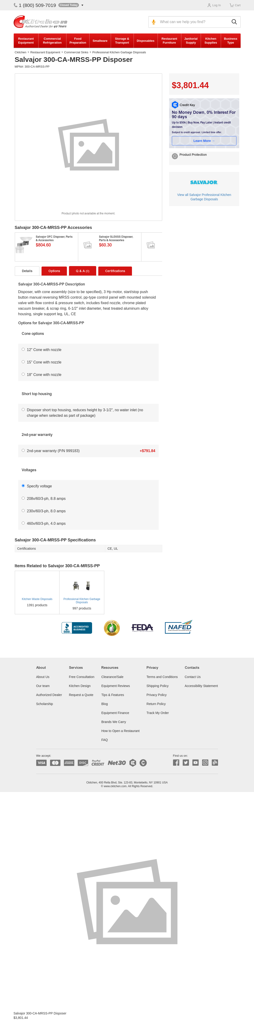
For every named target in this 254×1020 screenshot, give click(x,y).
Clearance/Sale (112, 677)
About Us (43, 677)
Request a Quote (81, 695)
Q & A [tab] (83, 271)
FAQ (104, 740)
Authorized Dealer (49, 695)
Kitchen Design (80, 686)
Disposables (146, 40)
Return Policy (156, 704)
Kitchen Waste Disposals (37, 599)
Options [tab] (54, 271)
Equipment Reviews (115, 686)
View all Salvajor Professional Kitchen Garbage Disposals (204, 197)
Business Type (230, 40)
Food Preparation (77, 40)
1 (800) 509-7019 (35, 5)
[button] (70, 5)
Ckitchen (21, 52)
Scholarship (44, 704)
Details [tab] (27, 271)
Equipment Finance (115, 713)
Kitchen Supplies (210, 40)
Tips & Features (112, 695)
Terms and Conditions (162, 677)
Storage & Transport (122, 40)
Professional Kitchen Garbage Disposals (119, 52)
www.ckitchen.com (115, 786)
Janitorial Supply (191, 40)
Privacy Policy (156, 695)
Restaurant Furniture (169, 40)
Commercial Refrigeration (52, 40)
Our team (43, 686)
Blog (104, 704)
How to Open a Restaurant (120, 731)
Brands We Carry (113, 722)
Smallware (100, 40)
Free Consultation (82, 677)
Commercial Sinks (76, 52)
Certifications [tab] (115, 271)
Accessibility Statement (201, 686)
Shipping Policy (157, 686)
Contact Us (193, 677)
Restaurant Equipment (26, 40)
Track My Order (157, 713)
